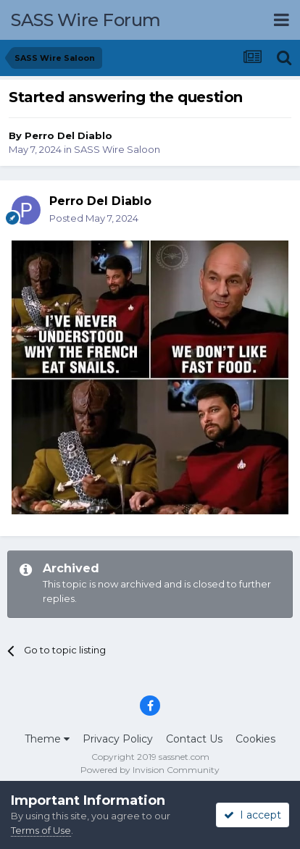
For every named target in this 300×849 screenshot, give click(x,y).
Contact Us (194, 738)
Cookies (255, 738)
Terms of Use (41, 830)
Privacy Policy (118, 738)
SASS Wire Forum (86, 19)
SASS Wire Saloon (117, 149)
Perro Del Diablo (68, 135)
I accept (252, 814)
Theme (47, 738)
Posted (93, 218)
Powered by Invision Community (150, 769)
